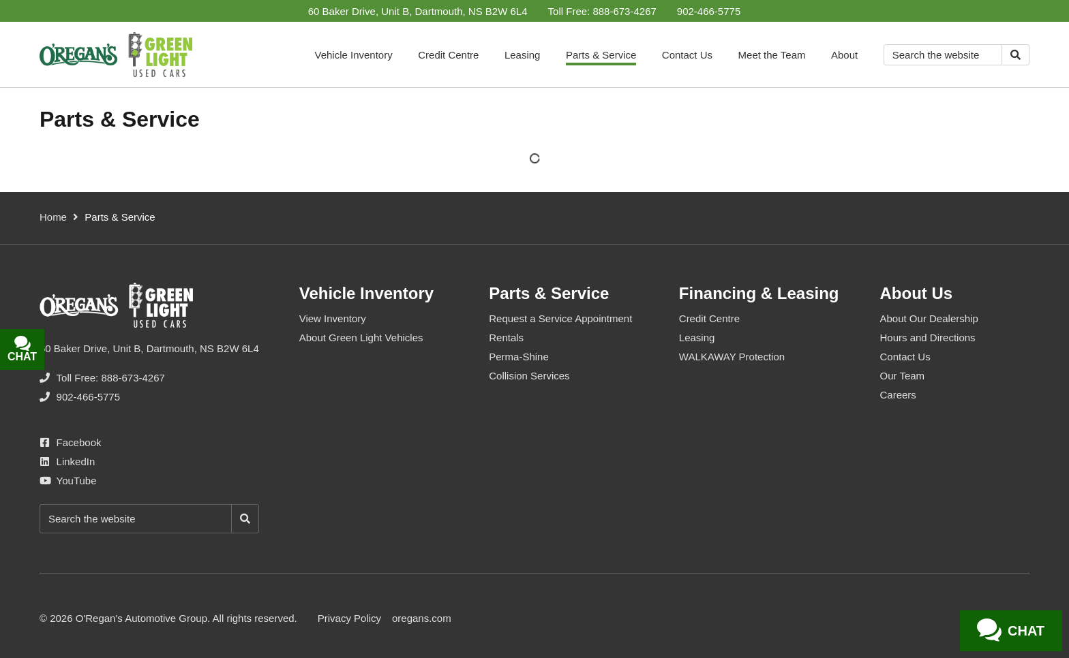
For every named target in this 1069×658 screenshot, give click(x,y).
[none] (602, 11)
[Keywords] (943, 54)
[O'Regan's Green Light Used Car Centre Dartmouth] (116, 54)
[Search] (1015, 54)
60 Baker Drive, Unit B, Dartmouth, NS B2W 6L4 (418, 11)
